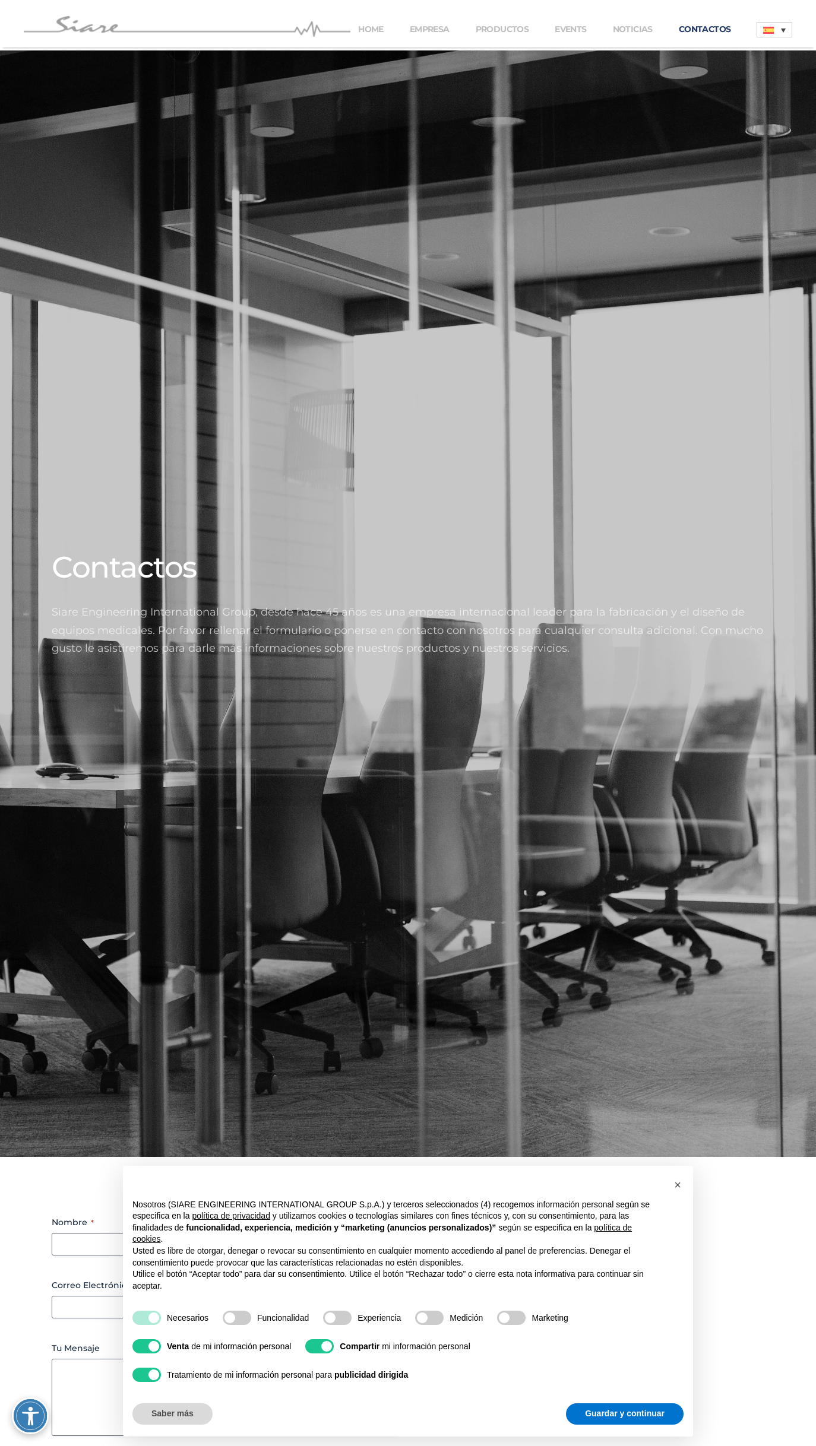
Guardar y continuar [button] (625, 1413)
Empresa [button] (430, 29)
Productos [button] (502, 29)
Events (570, 29)
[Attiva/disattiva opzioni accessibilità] (32, 1413)
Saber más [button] (172, 1413)
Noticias (633, 29)
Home (371, 29)
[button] (677, 1184)
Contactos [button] (705, 29)
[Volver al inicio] (189, 26)
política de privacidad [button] (231, 1215)
